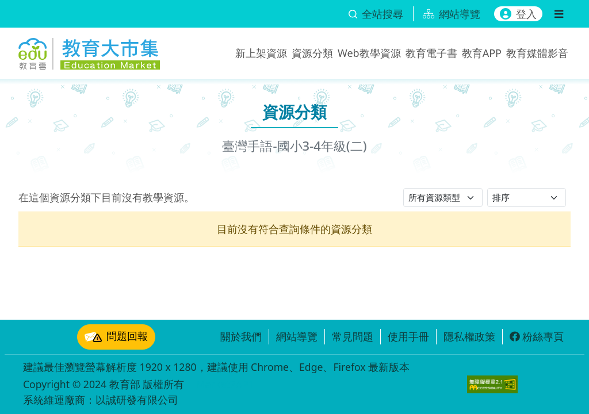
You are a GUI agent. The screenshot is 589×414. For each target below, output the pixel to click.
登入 (518, 14)
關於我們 (241, 336)
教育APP (482, 53)
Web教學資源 (369, 53)
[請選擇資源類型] (443, 197)
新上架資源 (261, 53)
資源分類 (312, 53)
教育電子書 (431, 53)
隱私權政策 (469, 336)
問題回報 (116, 337)
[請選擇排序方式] (527, 197)
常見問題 (352, 336)
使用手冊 (408, 336)
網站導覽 (297, 336)
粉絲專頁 (537, 336)
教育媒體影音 (537, 53)
